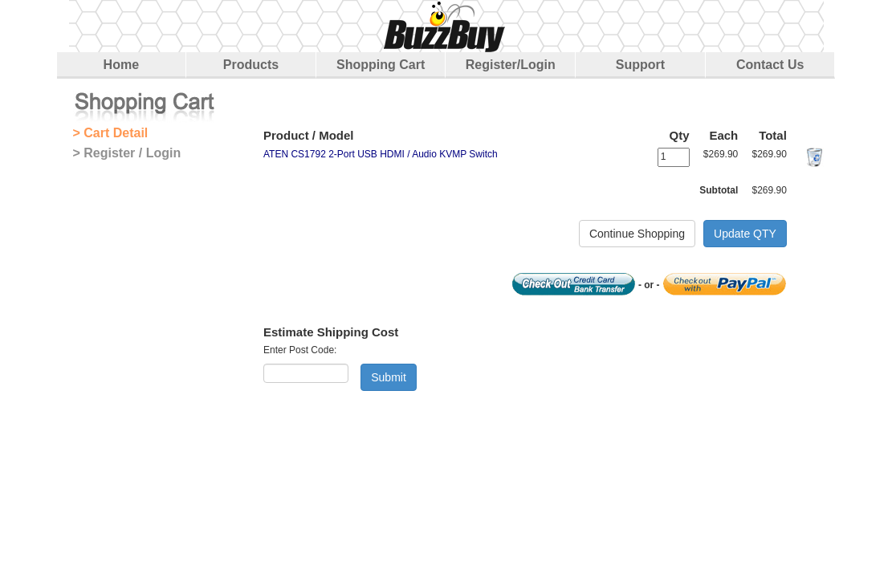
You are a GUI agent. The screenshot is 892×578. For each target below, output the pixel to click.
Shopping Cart (380, 64)
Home (121, 64)
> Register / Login (127, 153)
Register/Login (511, 64)
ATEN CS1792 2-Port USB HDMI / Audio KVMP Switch (380, 154)
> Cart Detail (111, 133)
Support (640, 64)
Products (251, 64)
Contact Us (770, 64)
